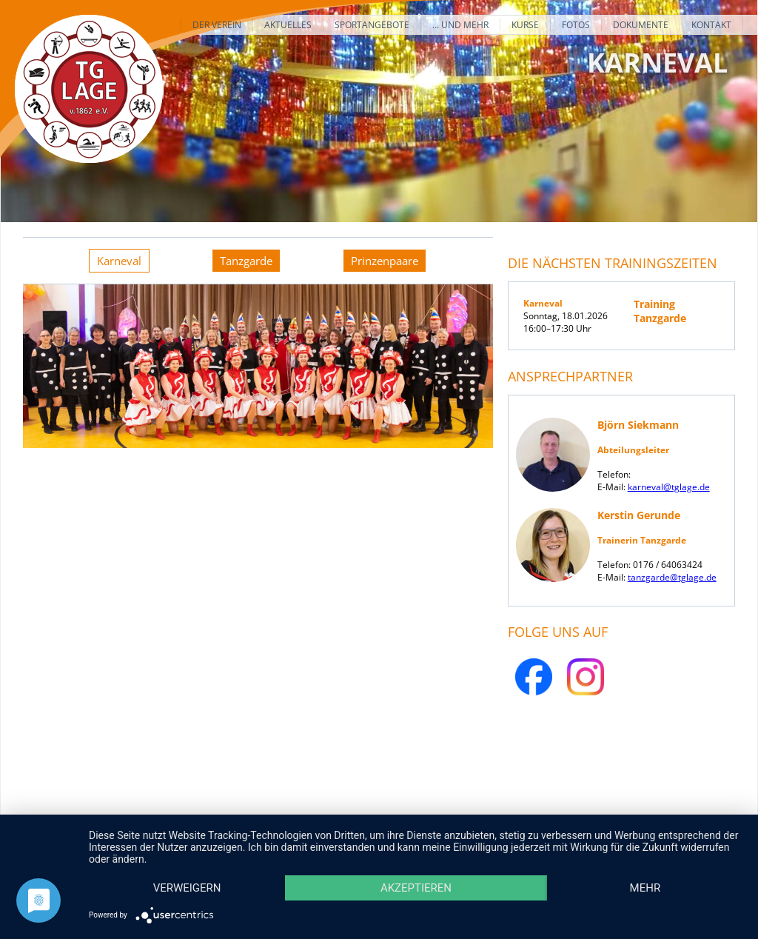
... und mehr (460, 25)
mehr (645, 888)
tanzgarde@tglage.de (672, 577)
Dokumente (640, 25)
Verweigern (187, 888)
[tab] (119, 260)
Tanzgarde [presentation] (246, 260)
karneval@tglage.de (669, 487)
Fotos (576, 25)
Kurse (525, 25)
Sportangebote (372, 25)
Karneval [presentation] (119, 260)
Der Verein (216, 25)
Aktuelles (288, 25)
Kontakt (711, 25)
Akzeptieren (416, 888)
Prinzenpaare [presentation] (384, 260)
